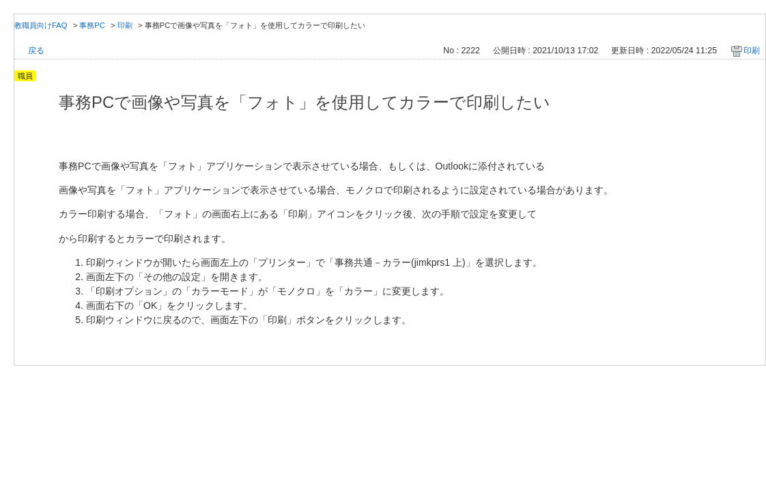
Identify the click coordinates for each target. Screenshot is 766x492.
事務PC (92, 25)
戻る (36, 50)
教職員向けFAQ (41, 25)
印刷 (124, 25)
